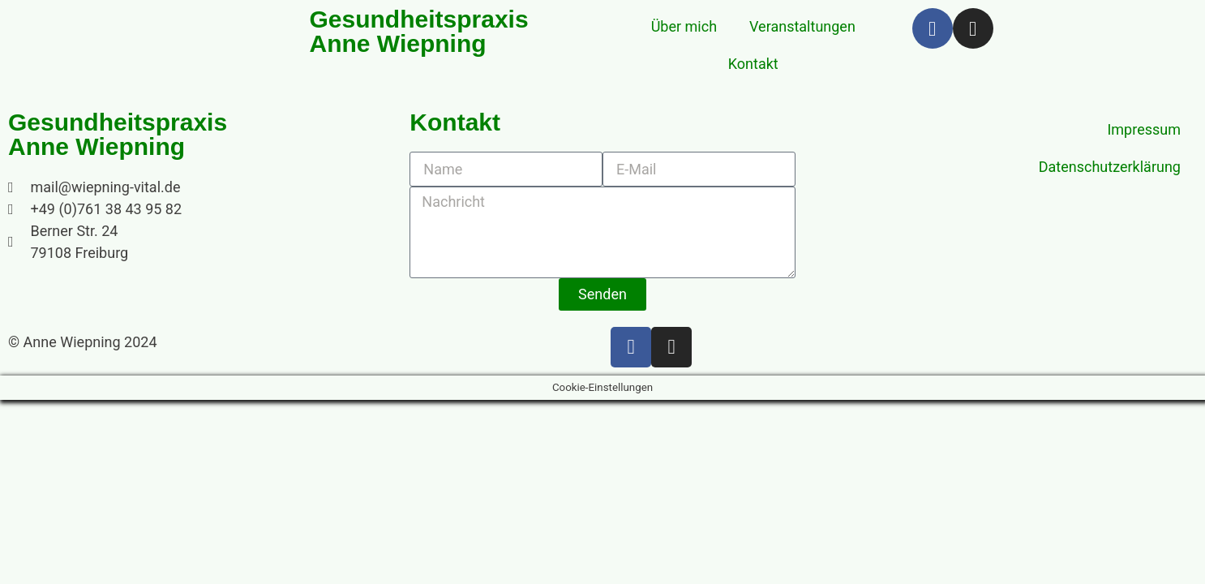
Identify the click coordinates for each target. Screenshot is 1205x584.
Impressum (1144, 129)
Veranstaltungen (802, 26)
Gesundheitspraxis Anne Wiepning (117, 135)
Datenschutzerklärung (1110, 166)
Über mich (684, 26)
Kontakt (753, 63)
